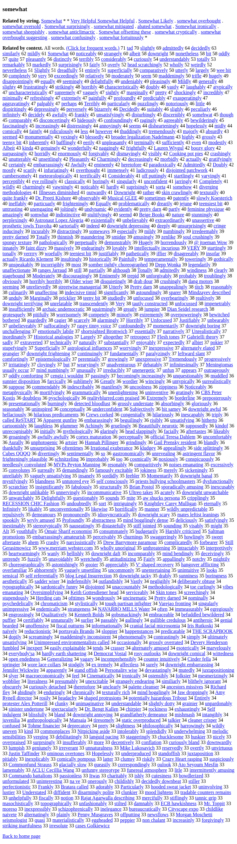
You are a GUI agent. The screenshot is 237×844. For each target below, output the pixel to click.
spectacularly (64, 709)
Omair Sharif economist (68, 531)
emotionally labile (56, 331)
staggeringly (138, 736)
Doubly (220, 164)
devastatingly (158, 670)
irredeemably (205, 231)
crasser (117, 648)
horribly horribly (45, 281)
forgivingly (213, 820)
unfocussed (186, 303)
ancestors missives (184, 686)
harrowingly (193, 725)
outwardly (96, 192)
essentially (145, 331)
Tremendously (182, 359)
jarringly (183, 181)
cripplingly (198, 498)
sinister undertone (26, 709)
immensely (118, 170)
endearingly (93, 248)
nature (178, 214)
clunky (62, 703)
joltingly (68, 209)
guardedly (37, 320)
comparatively (153, 70)
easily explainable (67, 648)
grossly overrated (166, 642)
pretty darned (15, 236)
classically (74, 181)
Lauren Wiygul (169, 148)
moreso (9, 809)
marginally (137, 92)
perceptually (130, 436)
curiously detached (47, 686)
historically (100, 259)
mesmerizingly (212, 675)
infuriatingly (56, 170)
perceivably (104, 536)
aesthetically (14, 581)
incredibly (213, 92)
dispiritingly (14, 109)
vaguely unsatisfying (50, 475)
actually (194, 159)
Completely (210, 181)
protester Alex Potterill (25, 703)
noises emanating (186, 464)
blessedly (94, 136)
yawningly (62, 186)
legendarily (199, 264)
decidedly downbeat (161, 781)
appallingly (174, 559)
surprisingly (70, 64)
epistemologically (53, 359)
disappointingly (17, 81)
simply (193, 636)
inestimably (14, 525)
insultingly (70, 259)
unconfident (155, 181)
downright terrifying (22, 303)
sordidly (110, 475)
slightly (147, 48)
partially (97, 270)
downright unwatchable (205, 492)
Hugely (146, 242)
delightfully (101, 81)
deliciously (186, 520)
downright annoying (93, 714)
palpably (45, 103)
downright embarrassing (189, 664)
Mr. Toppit (214, 803)
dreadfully (67, 70)
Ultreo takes (141, 492)
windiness (197, 270)
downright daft (106, 553)
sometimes (155, 198)
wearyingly (88, 364)
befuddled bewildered (202, 614)
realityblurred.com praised (113, 398)
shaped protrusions (102, 698)
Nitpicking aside (93, 731)
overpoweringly (186, 314)
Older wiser (81, 281)
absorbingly (172, 403)
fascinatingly (15, 125)
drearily (164, 203)
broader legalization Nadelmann (142, 136)
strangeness (79, 609)
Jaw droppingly (192, 692)
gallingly (134, 620)
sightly (112, 92)
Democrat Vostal (110, 653)
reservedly (172, 747)
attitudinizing (123, 559)
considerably (114, 59)
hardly (112, 186)
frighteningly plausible (24, 459)
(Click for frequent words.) (92, 48)
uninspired (41, 409)
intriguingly (125, 503)
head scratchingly (144, 64)
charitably (117, 775)
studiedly (117, 298)
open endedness (24, 659)
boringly (101, 181)
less (84, 131)
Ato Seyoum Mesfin (198, 764)
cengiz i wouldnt (67, 375)
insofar (213, 253)
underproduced (136, 753)
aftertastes (196, 431)
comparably (20, 120)
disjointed (95, 586)
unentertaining (156, 570)
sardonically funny (59, 586)
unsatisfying (182, 420)
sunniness (188, 575)
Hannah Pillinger (101, 442)
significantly (116, 292)
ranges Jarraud (52, 270)
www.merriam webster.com (65, 548)
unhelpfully (20, 797)
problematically (133, 203)
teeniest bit (80, 253)
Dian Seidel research (187, 309)
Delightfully (53, 498)
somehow (182, 186)
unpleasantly (114, 142)
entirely (92, 70)
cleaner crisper (202, 720)
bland (59, 714)
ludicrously (147, 170)
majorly (190, 131)
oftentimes (72, 448)
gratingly (185, 392)
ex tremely (102, 664)
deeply (163, 225)
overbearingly (174, 298)
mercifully (152, 797)
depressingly (46, 109)
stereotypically (47, 525)
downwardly (219, 742)
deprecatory (79, 725)
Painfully (128, 259)
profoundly (125, 98)
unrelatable (61, 303)
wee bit (224, 70)
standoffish (169, 753)
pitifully (41, 314)
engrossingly (21, 614)
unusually (86, 370)
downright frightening (48, 353)
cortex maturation (93, 436)
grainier (190, 703)
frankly (82, 114)
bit (208, 53)
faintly (35, 131)
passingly (100, 375)
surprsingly (44, 742)
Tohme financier (43, 725)
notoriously (177, 103)
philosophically (158, 725)
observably (89, 198)
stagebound (13, 275)
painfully (97, 98)
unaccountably (126, 586)
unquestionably (188, 375)
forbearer (209, 542)
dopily (15, 636)
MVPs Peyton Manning (77, 464)
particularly (118, 103)
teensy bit (12, 142)
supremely (65, 92)
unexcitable (96, 681)
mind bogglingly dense (145, 520)
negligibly (160, 581)
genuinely (50, 148)
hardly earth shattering (64, 653)
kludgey (148, 448)
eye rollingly (44, 181)
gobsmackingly (126, 614)
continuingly (89, 353)
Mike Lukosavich (137, 747)
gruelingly (121, 425)
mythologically (78, 431)
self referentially (42, 575)
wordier (130, 381)
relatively (94, 75)
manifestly (111, 386)
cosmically (140, 459)
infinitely (11, 114)
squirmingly (104, 309)
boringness (216, 575)
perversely (76, 109)
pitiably (10, 759)
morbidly (169, 159)
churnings (133, 536)
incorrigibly (52, 264)
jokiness (148, 470)
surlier (87, 620)
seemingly (73, 81)
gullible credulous (168, 620)
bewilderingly (204, 120)
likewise (99, 509)
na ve (75, 781)
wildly (8, 186)
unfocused (143, 298)
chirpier (133, 709)
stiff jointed (144, 525)
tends (98, 648)
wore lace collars (44, 664)
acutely (167, 492)
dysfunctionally (218, 481)
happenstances (139, 631)
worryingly (130, 348)
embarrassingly (48, 164)
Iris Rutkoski (200, 625)
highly (188, 136)
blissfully (37, 714)
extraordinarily (170, 220)
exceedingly (66, 75)
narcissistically (81, 542)
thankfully (12, 448)
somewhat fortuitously (121, 37)
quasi (40, 820)
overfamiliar (14, 570)
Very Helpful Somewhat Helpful (103, 20)
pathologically (53, 242)
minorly (124, 314)
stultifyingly (100, 214)
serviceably (137, 592)
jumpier (152, 309)
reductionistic (37, 631)
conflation (151, 742)
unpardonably (218, 703)
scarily (30, 170)
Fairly (149, 559)
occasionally (129, 642)
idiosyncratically (114, 514)
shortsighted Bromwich (104, 331)
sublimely (83, 381)
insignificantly (49, 486)
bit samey (171, 409)
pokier (216, 342)
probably (188, 275)
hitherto (209, 420)
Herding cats (48, 598)
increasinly (183, 820)
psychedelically (17, 603)
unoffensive (37, 625)
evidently (123, 209)
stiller (194, 781)
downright (158, 53)
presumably (66, 681)
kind (28, 731)
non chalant (153, 820)
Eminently (109, 275)
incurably (40, 231)
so (103, 453)
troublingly (215, 275)
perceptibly (13, 181)
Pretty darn (141, 286)
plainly (63, 814)
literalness (37, 681)
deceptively (122, 742)
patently (181, 198)
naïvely (9, 631)
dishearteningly (163, 125)
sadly (7, 342)
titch (199, 286)
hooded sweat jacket (171, 786)
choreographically (26, 564)
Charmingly (108, 159)
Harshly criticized (183, 531)
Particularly (132, 786)
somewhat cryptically (176, 32)
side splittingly (208, 448)
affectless (129, 664)
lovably (119, 248)
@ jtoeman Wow (210, 242)
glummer (69, 425)
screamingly (41, 636)
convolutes (19, 470)
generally (208, 81)
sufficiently (173, 142)
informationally (107, 625)
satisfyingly (216, 520)
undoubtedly (79, 503)
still (77, 270)
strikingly (64, 86)
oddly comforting (26, 375)
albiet (197, 342)
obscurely (12, 686)
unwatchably (21, 498)
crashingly (220, 153)
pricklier (67, 298)
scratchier (18, 486)
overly (113, 64)
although (121, 270)
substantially (116, 342)
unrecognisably (17, 431)
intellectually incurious (157, 248)
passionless (71, 775)
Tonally (144, 270)
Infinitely (11, 509)
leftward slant (191, 353)
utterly (181, 70)
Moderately (43, 275)
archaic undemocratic (63, 309)
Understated (34, 792)
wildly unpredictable (187, 509)
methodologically (165, 586)
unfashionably (93, 803)
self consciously (112, 481)
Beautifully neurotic (158, 425)
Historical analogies (53, 336)
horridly (43, 153)
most (76, 264)
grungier (10, 353)
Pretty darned (167, 598)
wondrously (103, 598)
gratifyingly (220, 159)
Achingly (94, 425)
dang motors (200, 281)
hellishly (75, 553)
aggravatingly (16, 103)
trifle (197, 75)
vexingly (69, 136)
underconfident (108, 409)
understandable (126, 703)
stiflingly (179, 797)
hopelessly (196, 125)
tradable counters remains (206, 792)
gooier (91, 564)
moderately (122, 75)
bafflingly (66, 142)
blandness (45, 481)
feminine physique (206, 209)
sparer (175, 292)
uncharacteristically (28, 92)
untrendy (11, 559)
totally (203, 59)
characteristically (122, 86)
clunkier (129, 792)
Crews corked (99, 414)
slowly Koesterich (214, 198)
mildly (33, 53)
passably (109, 620)
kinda (27, 148)
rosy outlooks (147, 653)
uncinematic (135, 598)
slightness (125, 725)
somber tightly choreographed (118, 264)
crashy (52, 542)
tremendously (162, 131)
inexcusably (222, 486)
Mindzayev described (209, 292)
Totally (43, 236)
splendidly (156, 731)
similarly (11, 53)
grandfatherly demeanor (143, 714)
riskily (148, 759)
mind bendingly (177, 553)
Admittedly (194, 164)
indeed (93, 225)
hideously (86, 120)
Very (120, 303)
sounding (173, 525)
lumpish (17, 747)
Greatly (107, 381)
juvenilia (11, 720)
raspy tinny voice (94, 325)
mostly (9, 170)
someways (99, 231)
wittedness (223, 653)
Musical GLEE (122, 198)
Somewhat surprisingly (67, 26)
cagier (60, 320)
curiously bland (184, 742)
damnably (143, 803)
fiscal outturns (70, 625)
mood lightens (159, 792)
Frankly (46, 786)
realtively (205, 298)
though (226, 114)
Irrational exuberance (111, 448)
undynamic (95, 209)
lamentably (13, 770)
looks (211, 570)
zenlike (168, 236)
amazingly (12, 214)
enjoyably (146, 342)
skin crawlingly (177, 192)
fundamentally (124, 353)
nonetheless (187, 53)
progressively (217, 359)
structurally (110, 486)
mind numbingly (52, 370)
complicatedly (178, 542)
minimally (12, 98)
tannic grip (205, 797)
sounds (112, 498)
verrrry (30, 253)
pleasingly (160, 81)
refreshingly (42, 98)
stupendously (15, 598)
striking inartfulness (22, 825)
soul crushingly (198, 236)
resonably (117, 464)
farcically (56, 381)
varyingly (211, 175)
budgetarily (146, 531)
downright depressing (128, 225)
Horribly (134, 320)
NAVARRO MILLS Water (124, 609)
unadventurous (120, 364)
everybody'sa (22, 653)
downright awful (204, 409)
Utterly (116, 286)
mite (131, 498)
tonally (9, 253)
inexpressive (161, 348)
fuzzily (34, 559)
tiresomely (104, 720)
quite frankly (15, 198)
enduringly (54, 692)
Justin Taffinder (24, 753)
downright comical (186, 653)
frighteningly (76, 203)
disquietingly (113, 281)
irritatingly (19, 364)
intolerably (128, 731)
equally (48, 81)
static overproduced (141, 720)
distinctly (62, 59)
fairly (94, 64)
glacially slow (72, 764)
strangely (113, 53)
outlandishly (110, 581)
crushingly (170, 281)
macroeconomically (45, 675)
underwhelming (189, 731)
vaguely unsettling (82, 570)
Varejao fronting (175, 603)
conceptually (72, 409)
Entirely (202, 698)
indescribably (80, 386)
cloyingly (46, 364)
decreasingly (140, 159)
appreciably (117, 564)
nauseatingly (81, 525)
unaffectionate (16, 270)
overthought (88, 170)
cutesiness (162, 775)
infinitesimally (184, 364)
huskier (198, 736)
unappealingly (173, 286)
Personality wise (121, 670)
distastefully (114, 525)
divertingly (48, 453)
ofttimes (77, 598)
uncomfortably (217, 436)
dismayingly (128, 153)
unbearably (218, 320)
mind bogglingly (153, 692)
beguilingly (131, 420)
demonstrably (117, 242)
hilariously (162, 414)
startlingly (184, 175)
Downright (124, 192)
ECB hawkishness (179, 803)
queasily (102, 764)
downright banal (196, 475)
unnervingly (68, 492)
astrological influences (90, 348)
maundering (92, 236)
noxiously (168, 459)
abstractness (103, 520)
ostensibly (158, 675)
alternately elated (198, 348)
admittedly (173, 48)
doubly (153, 86)
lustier (8, 792)
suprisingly (137, 186)
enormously (69, 153)
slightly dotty (162, 703)
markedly (41, 64)
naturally (88, 342)
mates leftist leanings (198, 514)
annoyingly (110, 125)
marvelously (218, 648)
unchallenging (16, 331)
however (103, 131)
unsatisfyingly (110, 114)
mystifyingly (15, 481)
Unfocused (161, 320)
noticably (90, 186)
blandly (211, 442)
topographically (56, 803)
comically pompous (76, 759)
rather (148, 192)
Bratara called (74, 786)
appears (189, 370)
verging (40, 736)
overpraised (14, 742)
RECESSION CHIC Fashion (30, 503)
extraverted (31, 342)
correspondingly (134, 764)
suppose (17, 386)
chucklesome (171, 736)
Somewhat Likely (155, 20)
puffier (9, 620)
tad (130, 48)
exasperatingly (187, 98)
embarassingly (98, 420)
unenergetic (143, 370)
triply (217, 414)
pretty (161, 92)
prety (103, 725)
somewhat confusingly (73, 37)
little (200, 103)
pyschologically (64, 398)
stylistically (86, 603)
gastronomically (128, 453)
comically (12, 131)
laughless (43, 425)
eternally (212, 503)
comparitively (148, 464)
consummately (113, 531)
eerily (88, 142)
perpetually (86, 242)
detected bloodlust (92, 403)
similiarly (171, 681)
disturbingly (144, 114)
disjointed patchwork (187, 170)
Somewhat (51, 20)
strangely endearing (134, 681)
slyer (13, 675)
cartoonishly (14, 425)
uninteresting (49, 781)
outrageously (217, 370)
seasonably (13, 409)
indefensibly (79, 581)
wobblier (11, 681)
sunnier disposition (21, 381)
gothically (223, 259)
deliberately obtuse (196, 581)
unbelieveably (22, 325)
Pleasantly (79, 159)
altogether (113, 336)
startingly (216, 248)
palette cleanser (143, 686)
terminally (144, 142)
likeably (222, 431)
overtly (197, 747)
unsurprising (42, 448)
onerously (97, 781)
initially (48, 431)
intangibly (212, 714)
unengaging (41, 209)
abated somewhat (154, 26)
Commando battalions (30, 775)
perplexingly (14, 220)
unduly (15, 298)
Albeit (8, 148)
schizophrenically (75, 809)
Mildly (184, 81)
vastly (173, 86)
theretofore (84, 686)
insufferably (74, 742)
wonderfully (80, 148)
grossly (209, 136)
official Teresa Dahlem (172, 436)
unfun (168, 370)
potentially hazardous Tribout (158, 698)
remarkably (13, 64)
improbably (97, 459)
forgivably (99, 153)
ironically (131, 675)
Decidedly (129, 109)
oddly (224, 53)
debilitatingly (69, 736)
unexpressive (148, 359)
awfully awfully (53, 436)
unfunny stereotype (100, 770)
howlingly (194, 536)
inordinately (14, 336)
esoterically (187, 648)
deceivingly (212, 553)
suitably (155, 109)
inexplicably (37, 759)
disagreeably (186, 253)
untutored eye (75, 481)
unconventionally (66, 509)
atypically (223, 86)
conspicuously (199, 459)
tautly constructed (150, 303)
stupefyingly (14, 348)
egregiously (221, 609)
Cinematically (100, 675)
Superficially (47, 348)
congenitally (133, 414)
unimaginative (90, 703)
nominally (198, 598)
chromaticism (54, 603)
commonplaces (55, 731)
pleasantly (36, 59)
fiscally (46, 797)
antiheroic (203, 620)
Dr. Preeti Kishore (53, 198)
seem (146, 75)
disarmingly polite (96, 792)
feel (75, 675)
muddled (219, 375)
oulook (164, 764)
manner (151, 509)
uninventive (156, 392)
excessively (222, 464)
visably (196, 525)
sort (102, 503)
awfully (59, 114)
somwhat (39, 214)
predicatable (173, 631)
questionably (85, 498)
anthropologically (44, 720)
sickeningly (196, 470)
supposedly (196, 425)
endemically (48, 609)
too (119, 459)
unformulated (15, 781)
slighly (177, 109)
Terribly (92, 103)
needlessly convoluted (24, 464)
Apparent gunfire (60, 420)
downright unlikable (28, 492)
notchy (199, 559)
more (99, 742)
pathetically (137, 253)
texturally (209, 192)
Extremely (157, 398)
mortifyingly (52, 392)
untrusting (12, 209)
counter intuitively (162, 659)
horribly (89, 86)
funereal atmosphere (147, 770)
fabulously (81, 486)
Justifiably (189, 320)
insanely (86, 475)
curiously (143, 59)
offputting (130, 814)
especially (127, 231)
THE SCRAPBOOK (212, 631)
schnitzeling (66, 459)
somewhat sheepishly (23, 32)
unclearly (112, 686)
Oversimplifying (47, 592)
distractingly (69, 231)
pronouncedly (76, 514)
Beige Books (151, 214)
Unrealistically (206, 331)
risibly (156, 420)
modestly (217, 142)
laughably (196, 86)
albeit (135, 53)
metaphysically (17, 392)
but (66, 364)
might (216, 525)
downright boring (203, 325)
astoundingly (149, 292)
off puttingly (154, 175)
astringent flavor (199, 453)
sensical (10, 575)
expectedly (174, 342)
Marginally (41, 298)
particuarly (44, 203)
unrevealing (163, 453)
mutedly (187, 670)
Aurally (15, 442)
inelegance (110, 809)
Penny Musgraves (95, 814)
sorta (160, 186)
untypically (184, 381)
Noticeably (195, 386)
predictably (154, 98)
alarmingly (107, 320)
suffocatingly (57, 325)
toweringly (195, 259)
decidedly (200, 48)
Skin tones (166, 592)
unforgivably (159, 275)
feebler (132, 475)
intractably (187, 548)
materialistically (68, 820)
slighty (9, 86)
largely (202, 70)
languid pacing (103, 736)
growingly (118, 359)
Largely (88, 336)
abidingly (27, 692)
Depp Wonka (168, 264)
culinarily (18, 292)
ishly (139, 775)
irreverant (68, 747)
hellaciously (14, 414)
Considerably (121, 175)
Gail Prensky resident (175, 442)
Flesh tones (168, 336)
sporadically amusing (182, 486)
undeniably (132, 81)
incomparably (141, 553)
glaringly (109, 431)
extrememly (151, 314)
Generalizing (60, 659)
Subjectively (142, 409)
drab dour (143, 281)
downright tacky (135, 575)
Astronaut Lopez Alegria (59, 220)
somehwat (202, 114)
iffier (161, 253)
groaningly (19, 436)
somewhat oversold (21, 26)
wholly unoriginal (117, 548)
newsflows (157, 814)
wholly (176, 64)
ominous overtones (65, 753)
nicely (219, 736)
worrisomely (68, 314)
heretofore (131, 164)
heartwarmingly (24, 553)
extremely (71, 98)
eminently (104, 164)
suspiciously (222, 759)
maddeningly (172, 75)
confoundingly (118, 120)
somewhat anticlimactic (71, 32)
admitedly (170, 270)
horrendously (173, 242)
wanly (53, 553)
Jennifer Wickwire (20, 670)
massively (64, 248)
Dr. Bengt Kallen (101, 709)
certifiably (33, 620)
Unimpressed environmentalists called (71, 642)
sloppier (110, 631)
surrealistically (216, 381)
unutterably (20, 159)
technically (61, 342)
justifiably (109, 253)
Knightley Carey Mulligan (170, 503)
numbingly (174, 231)
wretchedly (91, 559)
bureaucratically (145, 809)
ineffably (17, 203)
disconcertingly (55, 120)
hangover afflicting (200, 564)
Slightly (42, 70)
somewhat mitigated (114, 26)
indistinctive (68, 214)
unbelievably (135, 220)
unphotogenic (44, 442)
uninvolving (210, 786)
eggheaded (102, 820)
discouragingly (77, 275)
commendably (46, 386)
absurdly (214, 131)
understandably (175, 59)
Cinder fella (199, 659)
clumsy (128, 759)
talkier (174, 720)
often (162, 609)
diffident (61, 792)
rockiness (157, 709)
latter (108, 759)
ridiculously (61, 131)
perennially (89, 359)
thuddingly (130, 131)
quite (14, 59)
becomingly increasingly (141, 375)
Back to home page (21, 836)
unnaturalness (99, 747)
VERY (193, 248)
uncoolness (141, 386)
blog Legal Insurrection (88, 575)
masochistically (17, 803)
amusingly (143, 236)
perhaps (69, 103)
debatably (152, 364)
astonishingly (65, 564)
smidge (119, 236)
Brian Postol (141, 486)
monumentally (39, 136)
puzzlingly (148, 103)
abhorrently (45, 570)
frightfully (136, 148)
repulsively (13, 514)
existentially (103, 220)
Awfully (79, 164)
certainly (17, 164)
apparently (56, 670)
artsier (71, 442)
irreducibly (114, 370)
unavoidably (60, 559)
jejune (186, 203)
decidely (36, 114)
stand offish (86, 670)
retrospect (140, 336)
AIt (5, 531)
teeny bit (91, 298)
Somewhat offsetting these (125, 32)
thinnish (65, 236)
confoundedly (132, 325)
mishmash (185, 714)
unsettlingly (50, 159)
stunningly (202, 214)
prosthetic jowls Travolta (27, 225)
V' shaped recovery (155, 564)
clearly (221, 270)
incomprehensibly (118, 659)
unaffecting (46, 292)
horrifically (126, 509)
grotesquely (14, 314)
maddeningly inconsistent (85, 636)
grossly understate (135, 403)
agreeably (173, 120)
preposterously (216, 398)
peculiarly (201, 109)
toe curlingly (202, 586)
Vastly (136, 581)
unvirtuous (221, 747)
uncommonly (121, 570)
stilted (120, 803)
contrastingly (167, 636)
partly (174, 209)
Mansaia (77, 720)
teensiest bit (210, 203)
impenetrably (218, 303)
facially (171, 431)
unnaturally (62, 620)
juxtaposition (200, 753)
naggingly (109, 148)
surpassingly (14, 153)
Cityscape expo (183, 809)
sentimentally (80, 453)
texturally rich (116, 692)
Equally (103, 203)
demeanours (44, 514)
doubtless (32, 398)
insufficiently (22, 309)
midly (220, 125)
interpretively (219, 548)
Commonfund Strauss (30, 764)
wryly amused (41, 520)
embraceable (161, 614)
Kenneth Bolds (89, 614)
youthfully (26, 531)
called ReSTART (19, 420)
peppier (127, 820)
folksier (183, 675)
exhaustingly (187, 709)
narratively (173, 331)
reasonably (221, 286)
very (42, 75)
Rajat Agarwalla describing (108, 797)
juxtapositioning (218, 670)
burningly (57, 403)
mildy (150, 231)
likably (35, 509)
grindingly (136, 442)
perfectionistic (16, 786)
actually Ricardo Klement (27, 259)
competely (99, 314)
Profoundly (73, 520)
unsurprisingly (192, 225)
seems (135, 125)
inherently (39, 142)
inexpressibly (37, 809)
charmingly (34, 186)
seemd (125, 214)
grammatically (86, 392)
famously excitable (114, 470)
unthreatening (156, 548)
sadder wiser (47, 581)
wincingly (155, 381)
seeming (10, 286)
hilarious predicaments (56, 414)
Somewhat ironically (195, 26)
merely (170, 470)
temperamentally (161, 259)
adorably (104, 786)
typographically (17, 586)
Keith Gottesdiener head (94, 592)
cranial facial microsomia (155, 625)
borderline (185, 398)
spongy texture (17, 242)
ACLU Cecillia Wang (52, 770)
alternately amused (150, 648)
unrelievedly (38, 286)
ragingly (148, 120)
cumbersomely (16, 175)
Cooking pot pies (186, 153)
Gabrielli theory (202, 336)
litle (178, 770)
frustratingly (35, 86)
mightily (221, 559)
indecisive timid (81, 292)
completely (20, 75)
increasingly (47, 125)
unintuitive (188, 570)
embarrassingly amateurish (58, 536)
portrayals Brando (76, 631)
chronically (84, 692)
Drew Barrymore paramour (130, 542)
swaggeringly (163, 536)
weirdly (198, 64)
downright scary (154, 514)
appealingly (174, 448)
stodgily (76, 664)
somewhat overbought (199, 20)
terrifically (90, 175)
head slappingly (140, 431)
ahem (33, 542)
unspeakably (21, 264)
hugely (215, 75)
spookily (10, 520)
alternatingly (36, 814)
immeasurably (189, 609)
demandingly (75, 470)
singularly (126, 181)
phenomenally (132, 636)
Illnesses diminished (59, 192)
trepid (133, 275)
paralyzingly (158, 353)
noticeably (86, 53)
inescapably (193, 414)
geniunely (42, 747)
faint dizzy (36, 248)
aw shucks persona (161, 498)
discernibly (174, 114)
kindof (221, 425)
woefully (53, 253)
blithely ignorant (204, 681)
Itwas (94, 775)
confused (11, 725)
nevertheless (14, 70)
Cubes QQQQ (16, 453)
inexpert (34, 648)
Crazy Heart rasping (182, 759)
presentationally (24, 403)
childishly (124, 781)
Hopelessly (103, 753)
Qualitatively (54, 614)
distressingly (79, 125)
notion (67, 797)
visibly (155, 153)
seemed (9, 136)
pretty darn (150, 209)
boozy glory (203, 148)
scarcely (82, 320)
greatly (130, 309)
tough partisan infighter (128, 603)
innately (10, 248)
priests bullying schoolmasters (165, 481)
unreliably (12, 475)
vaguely (90, 92)
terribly (86, 59)
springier (11, 664)
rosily (45, 698)
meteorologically (55, 175)
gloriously (202, 403)
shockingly (185, 92)
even (196, 142)
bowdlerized (191, 775)
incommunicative (104, 492)
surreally (46, 470)
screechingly (196, 592)
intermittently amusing (211, 770)
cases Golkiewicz (92, 825)
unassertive (203, 220)
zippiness (168, 386)
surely (152, 664)
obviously (12, 281)
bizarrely (103, 109)
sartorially (69, 225)
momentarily (165, 325)
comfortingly (15, 359)
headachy (67, 698)
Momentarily (160, 475)
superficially (119, 70)
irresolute (58, 825)
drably (165, 575)
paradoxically (162, 164)
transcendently (93, 303)
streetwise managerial (79, 286)
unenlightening (123, 392)
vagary (87, 659)
